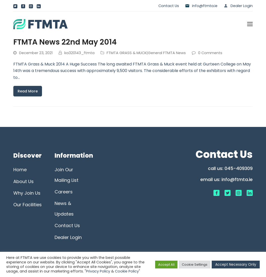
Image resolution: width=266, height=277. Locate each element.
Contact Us (168, 5)
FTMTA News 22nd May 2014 (65, 42)
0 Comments (210, 52)
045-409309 (239, 168)
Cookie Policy (127, 271)
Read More (28, 91)
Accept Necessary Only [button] (235, 264)
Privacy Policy (98, 271)
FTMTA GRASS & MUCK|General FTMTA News (146, 52)
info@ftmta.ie (237, 179)
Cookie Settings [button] (194, 264)
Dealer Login (242, 5)
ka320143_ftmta (79, 52)
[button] (250, 24)
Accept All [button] (166, 264)
